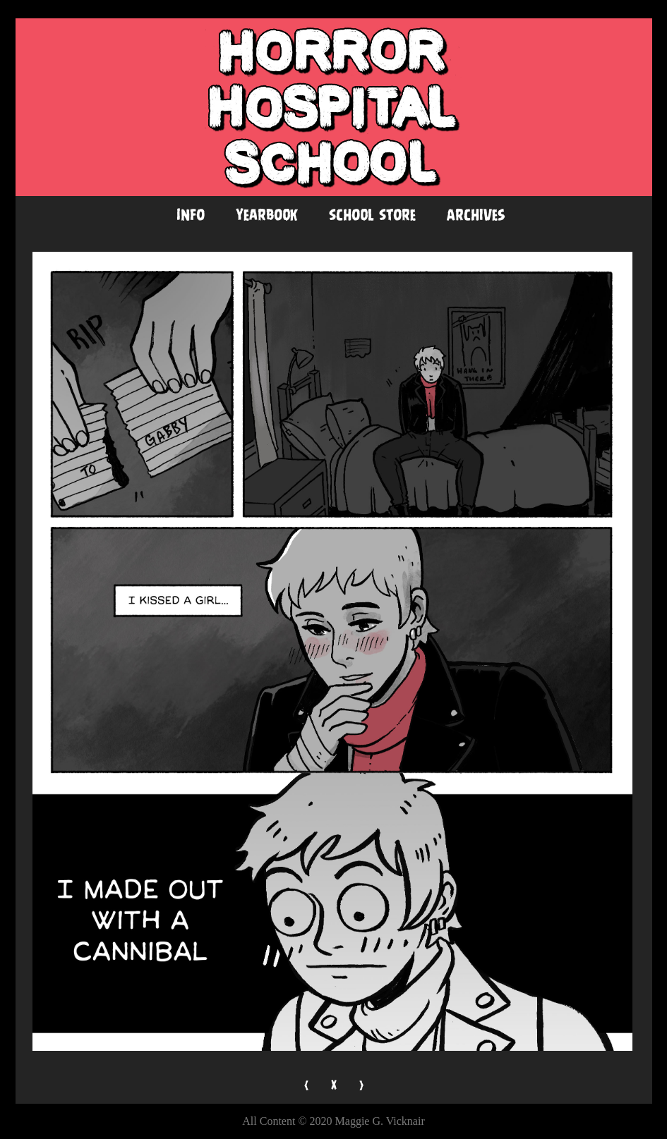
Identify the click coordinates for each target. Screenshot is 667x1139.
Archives (476, 214)
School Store (372, 214)
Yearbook (267, 214)
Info (190, 214)
